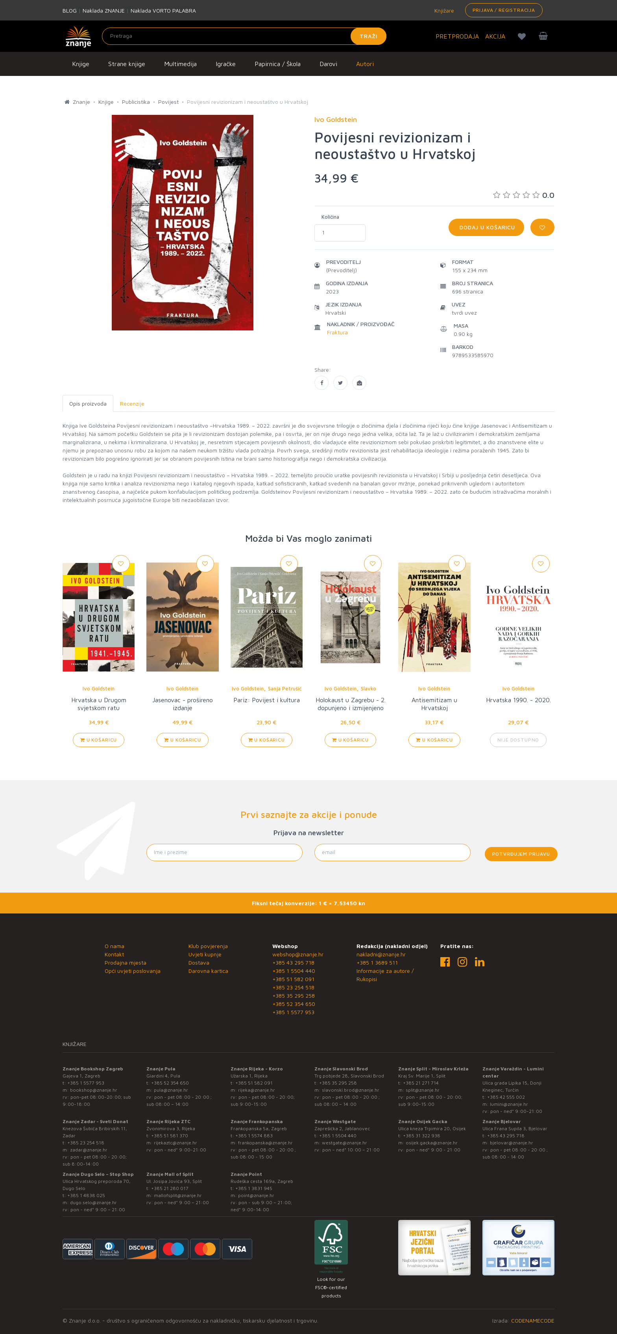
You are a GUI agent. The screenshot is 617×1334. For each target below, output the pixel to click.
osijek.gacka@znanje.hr (432, 1143)
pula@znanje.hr (171, 1090)
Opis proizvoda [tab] (88, 403)
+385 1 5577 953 (293, 1012)
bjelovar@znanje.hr (511, 1143)
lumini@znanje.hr (509, 1104)
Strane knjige (126, 63)
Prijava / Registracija (504, 10)
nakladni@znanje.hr (381, 954)
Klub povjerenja (208, 946)
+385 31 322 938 (421, 1135)
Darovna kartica (208, 970)
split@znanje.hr (423, 1090)
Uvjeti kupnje (205, 954)
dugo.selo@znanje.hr (93, 1202)
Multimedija (180, 63)
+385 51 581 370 (169, 1135)
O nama (114, 946)
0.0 (523, 194)
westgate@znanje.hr (344, 1143)
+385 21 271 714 (421, 1083)
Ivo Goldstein (99, 688)
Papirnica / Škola (278, 63)
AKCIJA (495, 36)
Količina (330, 217)
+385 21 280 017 (169, 1188)
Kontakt (114, 954)
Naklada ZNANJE (104, 10)
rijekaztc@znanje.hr (175, 1143)
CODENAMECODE (532, 1320)
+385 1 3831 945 (253, 1188)
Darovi (328, 63)
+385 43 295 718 (293, 962)
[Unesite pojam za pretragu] (244, 36)
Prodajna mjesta (125, 962)
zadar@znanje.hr (88, 1150)
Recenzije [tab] (132, 403)
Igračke (226, 63)
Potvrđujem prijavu (521, 854)
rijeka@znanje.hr (256, 1090)
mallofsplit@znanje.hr (178, 1195)
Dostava (198, 962)
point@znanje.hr (256, 1195)
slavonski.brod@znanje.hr (350, 1090)
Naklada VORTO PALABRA (163, 10)
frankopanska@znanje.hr (265, 1143)
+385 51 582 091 (293, 979)
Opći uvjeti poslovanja (133, 970)
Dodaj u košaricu (486, 227)
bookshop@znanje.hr (93, 1090)
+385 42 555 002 (506, 1097)
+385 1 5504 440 (293, 970)
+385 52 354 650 (293, 1003)
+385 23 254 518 (293, 987)
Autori (365, 63)
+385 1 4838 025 (86, 1195)
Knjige (80, 63)
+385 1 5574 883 (254, 1135)
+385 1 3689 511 (377, 962)
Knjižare (443, 10)
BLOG (70, 10)
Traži (368, 36)
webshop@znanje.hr (297, 954)
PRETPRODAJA (457, 36)
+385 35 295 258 (293, 995)
